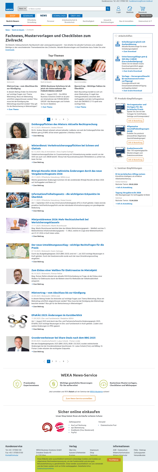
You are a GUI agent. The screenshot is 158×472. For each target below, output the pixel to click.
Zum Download (129, 51)
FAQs (136, 450)
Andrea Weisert (57, 128)
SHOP (12, 16)
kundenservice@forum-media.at (141, 1)
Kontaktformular (11, 455)
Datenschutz (122, 450)
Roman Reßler (56, 274)
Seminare (93, 455)
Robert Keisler (66, 200)
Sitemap (142, 450)
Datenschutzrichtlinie (45, 469)
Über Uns (72, 450)
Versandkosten (139, 455)
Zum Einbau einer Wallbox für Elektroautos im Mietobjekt (64, 270)
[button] (118, 10)
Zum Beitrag (37, 135)
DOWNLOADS (59, 16)
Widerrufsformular (120, 455)
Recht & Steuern (18, 30)
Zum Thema (13, 109)
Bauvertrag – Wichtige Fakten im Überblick (90, 87)
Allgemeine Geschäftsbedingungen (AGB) (138, 128)
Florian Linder (74, 341)
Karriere (72, 455)
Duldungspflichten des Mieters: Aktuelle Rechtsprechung (64, 124)
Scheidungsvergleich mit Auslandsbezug (133, 42)
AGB (114, 450)
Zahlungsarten (75, 422)
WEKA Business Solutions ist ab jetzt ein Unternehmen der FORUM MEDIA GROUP (55, 88)
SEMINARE (28, 16)
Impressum (94, 450)
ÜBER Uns (75, 16)
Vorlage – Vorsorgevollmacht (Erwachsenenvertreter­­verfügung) (136, 78)
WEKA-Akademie (96, 392)
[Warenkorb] (142, 10)
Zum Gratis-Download (132, 71)
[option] (22, 85)
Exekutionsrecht (135, 148)
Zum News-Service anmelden (79, 398)
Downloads (9, 50)
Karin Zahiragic (57, 251)
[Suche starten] (108, 9)
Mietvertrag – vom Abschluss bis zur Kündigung (22, 87)
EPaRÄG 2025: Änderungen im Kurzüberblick (56, 315)
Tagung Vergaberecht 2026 (128, 192)
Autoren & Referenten (77, 453)
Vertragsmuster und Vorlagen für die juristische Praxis (136, 106)
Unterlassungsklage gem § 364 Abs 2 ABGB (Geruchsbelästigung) (134, 59)
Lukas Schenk (62, 341)
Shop (92, 453)
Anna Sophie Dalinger (65, 152)
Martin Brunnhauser (59, 226)
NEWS (43, 15)
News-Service (146, 16)
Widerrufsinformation (121, 453)
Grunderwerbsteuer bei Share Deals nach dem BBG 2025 (63, 337)
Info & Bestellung (135, 120)
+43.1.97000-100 (14, 450)
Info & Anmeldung (123, 187)
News (7, 30)
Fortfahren (113, 460)
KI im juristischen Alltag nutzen (130, 174)
